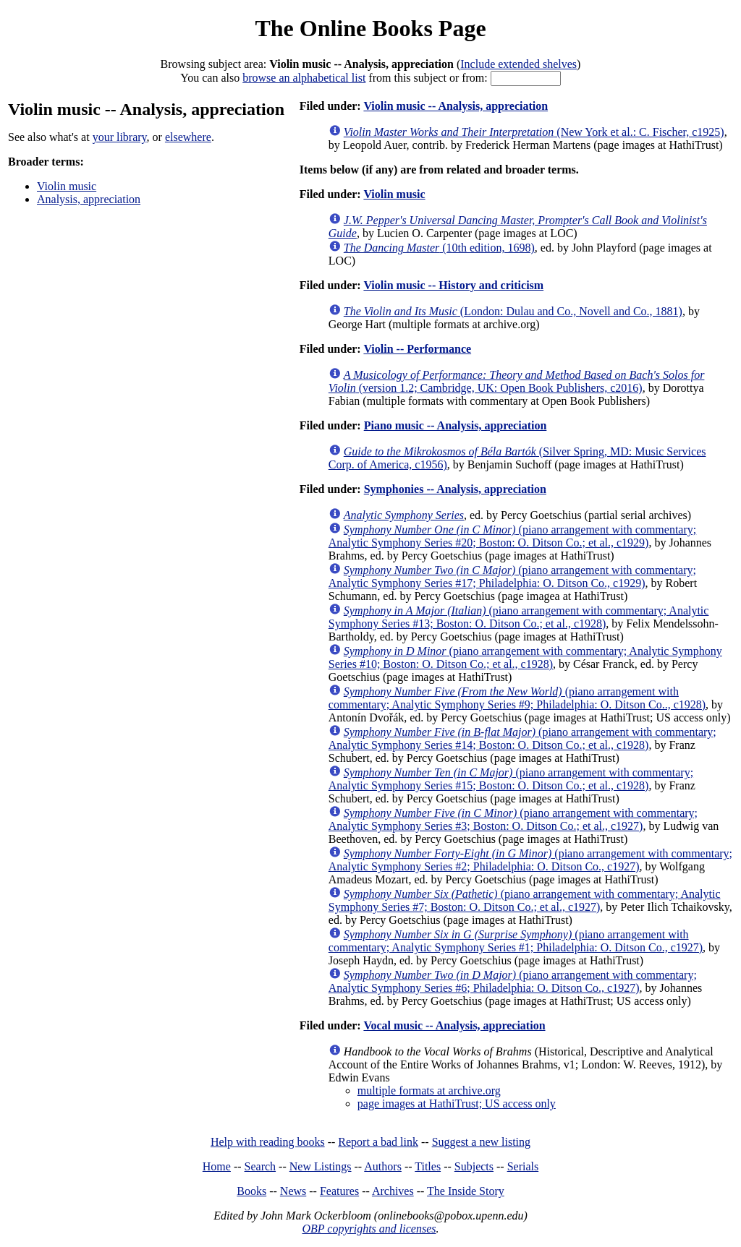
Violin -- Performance (417, 349)
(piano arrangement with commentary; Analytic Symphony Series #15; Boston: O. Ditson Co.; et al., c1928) (511, 779)
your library (120, 137)
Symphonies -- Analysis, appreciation (455, 489)
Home (217, 1166)
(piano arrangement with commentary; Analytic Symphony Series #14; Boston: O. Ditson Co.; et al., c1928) (522, 738)
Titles (428, 1166)
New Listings (320, 1166)
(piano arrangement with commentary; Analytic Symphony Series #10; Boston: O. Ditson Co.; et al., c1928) (525, 657)
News (293, 1191)
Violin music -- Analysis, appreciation (455, 106)
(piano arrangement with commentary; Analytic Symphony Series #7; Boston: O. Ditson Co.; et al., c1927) (525, 900)
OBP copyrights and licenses (369, 1228)
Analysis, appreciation (88, 199)
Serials (523, 1166)
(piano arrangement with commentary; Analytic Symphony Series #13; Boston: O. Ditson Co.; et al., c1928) (519, 617)
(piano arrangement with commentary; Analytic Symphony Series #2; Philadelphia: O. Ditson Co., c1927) (530, 860)
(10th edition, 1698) (439, 247)
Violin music (66, 186)
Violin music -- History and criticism (453, 285)
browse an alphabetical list (303, 78)
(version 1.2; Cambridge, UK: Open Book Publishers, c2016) (517, 381)
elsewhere (188, 137)
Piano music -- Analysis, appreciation (455, 425)
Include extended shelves (518, 64)
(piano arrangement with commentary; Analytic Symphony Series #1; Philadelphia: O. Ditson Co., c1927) (516, 941)
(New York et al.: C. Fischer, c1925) (534, 132)
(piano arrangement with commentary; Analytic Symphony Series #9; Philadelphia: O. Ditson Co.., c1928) (517, 698)
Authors (383, 1166)
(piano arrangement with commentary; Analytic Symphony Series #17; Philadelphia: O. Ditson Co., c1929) (512, 576)
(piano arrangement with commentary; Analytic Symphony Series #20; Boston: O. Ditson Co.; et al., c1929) (512, 536)
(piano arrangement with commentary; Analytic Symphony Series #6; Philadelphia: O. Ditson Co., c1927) (513, 981)
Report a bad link (378, 1142)
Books (251, 1191)
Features (339, 1191)
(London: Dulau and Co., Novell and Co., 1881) (513, 311)
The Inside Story (465, 1191)
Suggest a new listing (481, 1142)
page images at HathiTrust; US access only (456, 1103)
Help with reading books (268, 1142)
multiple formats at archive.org (429, 1090)
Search (260, 1166)
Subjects (474, 1166)
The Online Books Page (370, 28)
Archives (393, 1191)
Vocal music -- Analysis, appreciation (454, 1025)
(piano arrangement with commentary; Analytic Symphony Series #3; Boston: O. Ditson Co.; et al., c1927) (513, 819)
